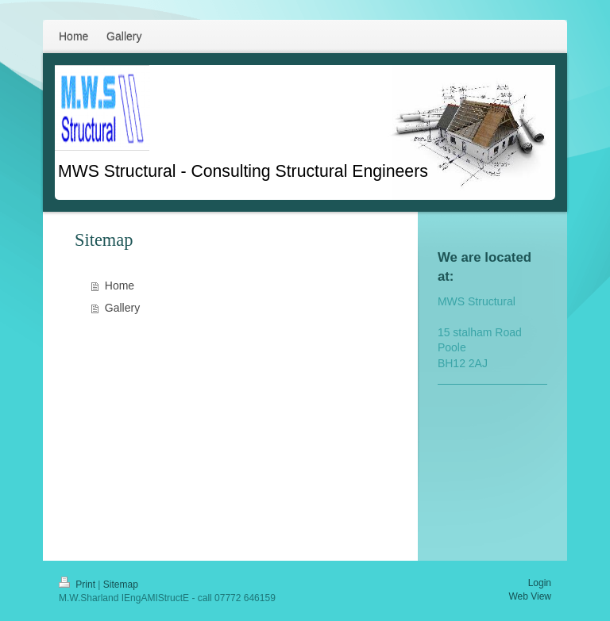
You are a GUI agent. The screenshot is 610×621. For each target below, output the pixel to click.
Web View (529, 596)
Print (78, 584)
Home (119, 285)
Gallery (122, 307)
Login (539, 582)
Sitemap (120, 584)
